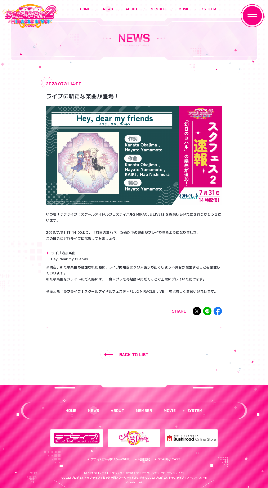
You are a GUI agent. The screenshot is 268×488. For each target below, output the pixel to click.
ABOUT (132, 9)
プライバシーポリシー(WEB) (108, 459)
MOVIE (184, 9)
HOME (85, 9)
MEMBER (158, 9)
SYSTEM (209, 9)
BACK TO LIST (124, 354)
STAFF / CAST (168, 459)
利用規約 (142, 459)
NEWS (108, 9)
